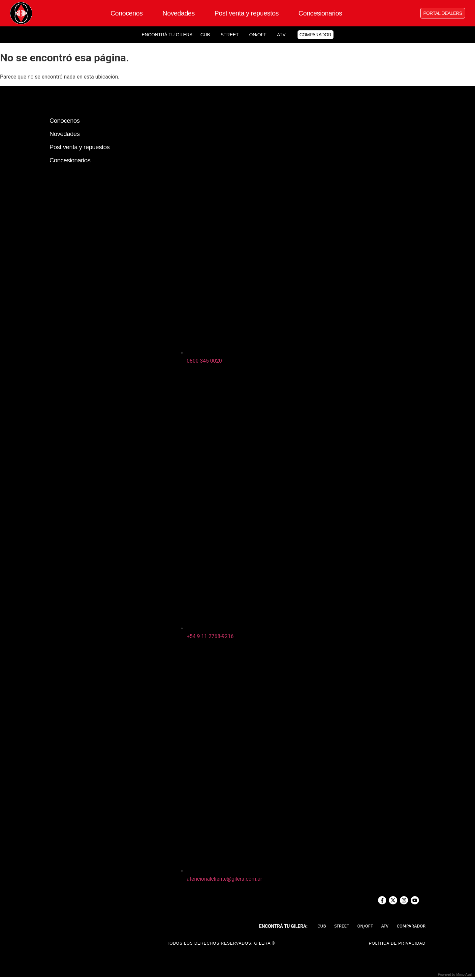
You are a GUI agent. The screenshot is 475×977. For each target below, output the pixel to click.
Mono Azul (464, 974)
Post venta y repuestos (246, 13)
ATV (281, 34)
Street (230, 34)
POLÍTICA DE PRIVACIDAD (397, 943)
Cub (205, 34)
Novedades (179, 13)
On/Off (257, 34)
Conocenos (127, 13)
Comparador (411, 926)
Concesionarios (320, 13)
